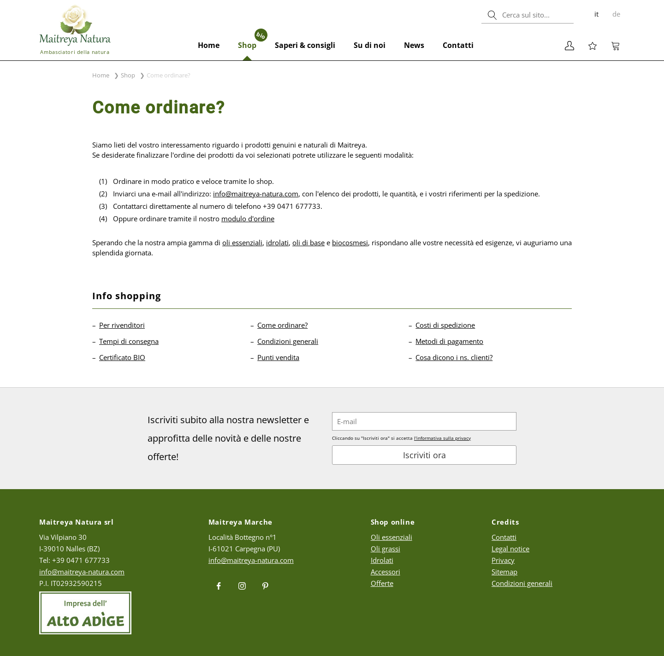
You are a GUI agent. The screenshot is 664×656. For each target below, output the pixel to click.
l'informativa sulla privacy (442, 438)
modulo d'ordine (247, 218)
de (616, 13)
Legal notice (510, 548)
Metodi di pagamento (449, 341)
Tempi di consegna (129, 341)
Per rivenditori (122, 325)
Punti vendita (278, 357)
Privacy (503, 560)
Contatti (458, 45)
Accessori (385, 571)
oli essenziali (242, 242)
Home (208, 45)
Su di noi (369, 45)
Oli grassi (385, 548)
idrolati (277, 242)
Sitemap (504, 571)
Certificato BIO (122, 357)
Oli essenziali (391, 537)
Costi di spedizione (445, 325)
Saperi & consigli (305, 45)
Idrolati (382, 560)
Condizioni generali (287, 341)
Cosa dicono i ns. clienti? (453, 357)
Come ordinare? (282, 325)
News (414, 45)
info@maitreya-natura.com (255, 193)
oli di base (308, 242)
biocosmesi (350, 242)
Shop (252, 40)
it (596, 13)
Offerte (382, 583)
